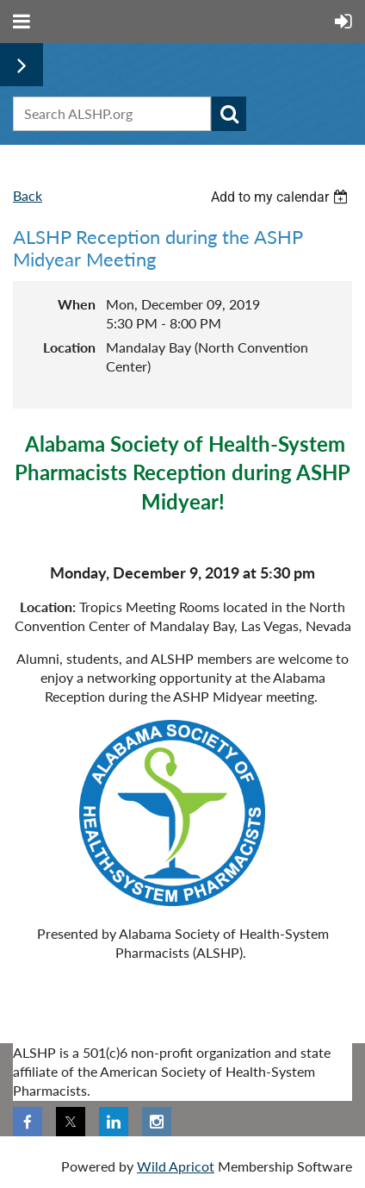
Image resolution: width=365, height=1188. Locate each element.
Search (229, 114)
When (77, 304)
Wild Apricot (175, 1166)
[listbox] (281, 197)
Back (27, 195)
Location (69, 347)
